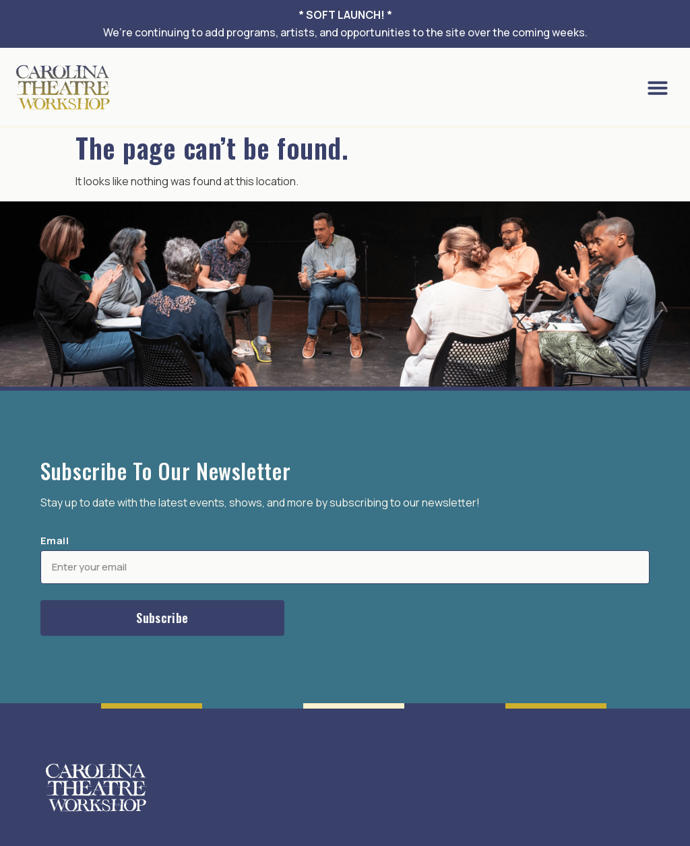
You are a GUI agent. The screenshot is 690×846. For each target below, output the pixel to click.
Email (54, 540)
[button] (657, 87)
